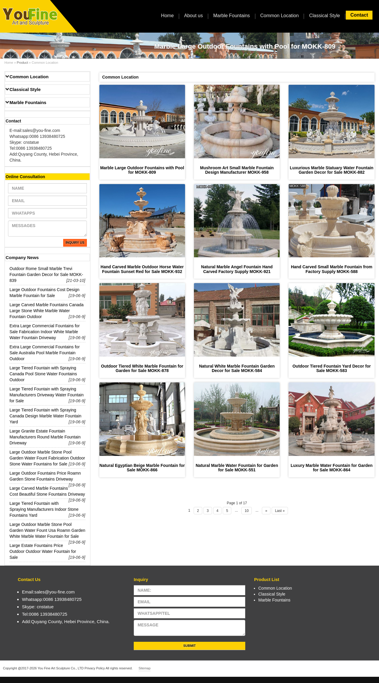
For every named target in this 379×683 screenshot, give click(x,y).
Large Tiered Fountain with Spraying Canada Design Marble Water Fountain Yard (45, 416)
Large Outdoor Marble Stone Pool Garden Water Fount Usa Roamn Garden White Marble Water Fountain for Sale (47, 530)
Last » (280, 511)
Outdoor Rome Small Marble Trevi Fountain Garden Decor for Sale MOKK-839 (46, 274)
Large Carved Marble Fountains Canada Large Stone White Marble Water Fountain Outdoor (46, 310)
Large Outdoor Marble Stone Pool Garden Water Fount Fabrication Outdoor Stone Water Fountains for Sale (47, 458)
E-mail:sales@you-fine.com (34, 130)
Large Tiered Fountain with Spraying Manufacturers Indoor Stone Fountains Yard (44, 509)
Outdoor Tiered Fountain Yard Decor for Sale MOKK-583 (331, 368)
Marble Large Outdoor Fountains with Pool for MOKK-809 (142, 170)
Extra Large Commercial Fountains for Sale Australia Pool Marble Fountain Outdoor (44, 352)
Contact (359, 14)
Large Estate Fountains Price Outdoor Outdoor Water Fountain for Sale (42, 551)
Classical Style (324, 15)
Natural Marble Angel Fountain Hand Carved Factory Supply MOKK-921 (237, 269)
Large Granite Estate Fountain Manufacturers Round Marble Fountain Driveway (45, 437)
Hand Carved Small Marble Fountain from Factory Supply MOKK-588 (331, 269)
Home (167, 15)
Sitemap (144, 668)
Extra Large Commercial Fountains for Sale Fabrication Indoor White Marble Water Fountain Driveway (44, 331)
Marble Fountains (231, 15)
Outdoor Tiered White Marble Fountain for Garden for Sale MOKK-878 (142, 368)
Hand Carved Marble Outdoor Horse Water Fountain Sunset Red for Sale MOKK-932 (142, 269)
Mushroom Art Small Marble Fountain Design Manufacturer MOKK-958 (237, 170)
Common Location (279, 15)
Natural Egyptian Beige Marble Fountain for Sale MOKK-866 (142, 467)
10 (247, 511)
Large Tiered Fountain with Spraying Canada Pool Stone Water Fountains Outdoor (43, 374)
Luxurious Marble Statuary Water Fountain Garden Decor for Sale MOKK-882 (331, 170)
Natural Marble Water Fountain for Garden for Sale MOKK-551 (237, 467)
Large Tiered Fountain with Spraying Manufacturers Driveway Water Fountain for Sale (46, 395)
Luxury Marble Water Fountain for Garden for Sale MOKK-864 (331, 467)
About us (193, 15)
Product (22, 62)
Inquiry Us (75, 242)
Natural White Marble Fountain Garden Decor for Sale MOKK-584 (237, 368)
